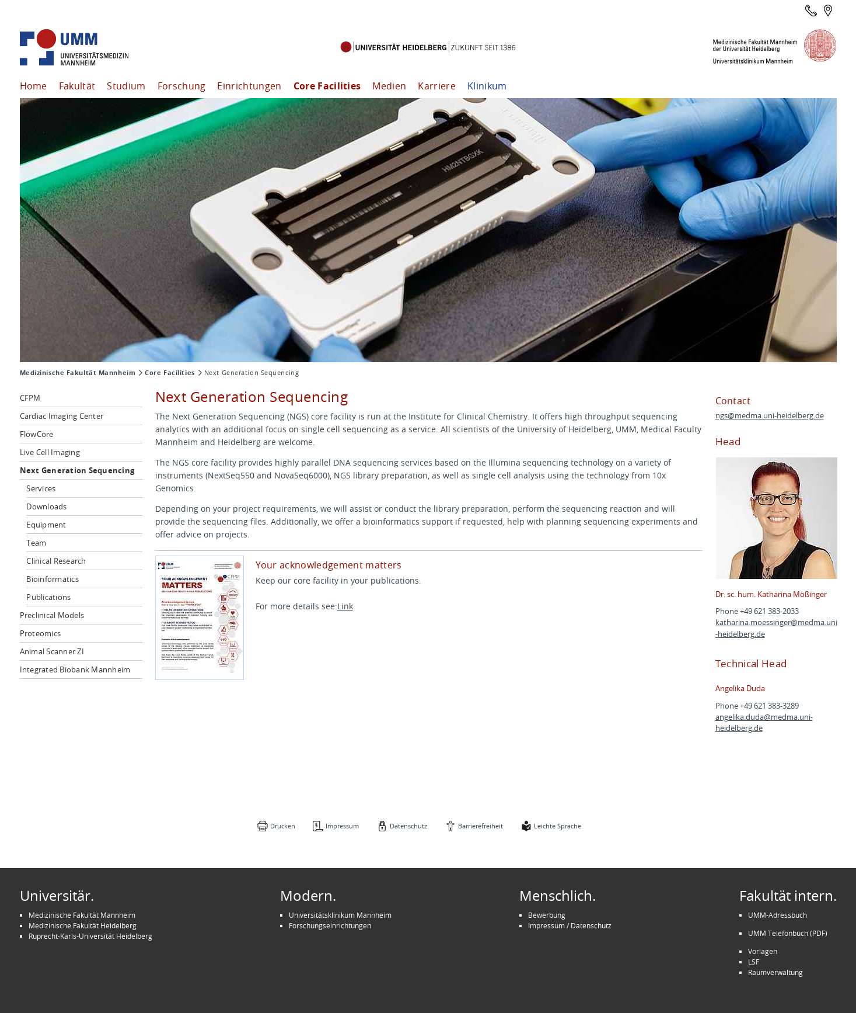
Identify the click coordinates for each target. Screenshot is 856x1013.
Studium (126, 85)
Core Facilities (327, 85)
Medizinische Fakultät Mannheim (78, 372)
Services (40, 488)
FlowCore (37, 434)
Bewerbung (546, 915)
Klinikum (487, 85)
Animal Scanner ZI (52, 651)
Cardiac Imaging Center (62, 416)
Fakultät (77, 85)
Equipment (46, 524)
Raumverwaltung (775, 972)
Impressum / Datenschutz (570, 925)
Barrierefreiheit (480, 825)
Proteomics (40, 633)
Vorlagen (762, 951)
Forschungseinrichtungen (330, 925)
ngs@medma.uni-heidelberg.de (769, 416)
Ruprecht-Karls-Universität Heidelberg (90, 936)
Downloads (46, 506)
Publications (48, 597)
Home (33, 85)
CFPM (30, 398)
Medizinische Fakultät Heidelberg (83, 925)
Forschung (182, 85)
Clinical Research (56, 561)
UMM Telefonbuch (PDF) (787, 933)
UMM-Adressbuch (777, 915)
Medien (389, 85)
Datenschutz (408, 825)
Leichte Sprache (557, 825)
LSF (753, 961)
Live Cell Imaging (50, 452)
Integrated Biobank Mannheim (75, 669)
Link (345, 606)
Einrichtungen (249, 85)
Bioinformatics (52, 579)
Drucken (282, 825)
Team (36, 542)
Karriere (437, 85)
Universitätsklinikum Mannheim (340, 915)
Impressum (342, 825)
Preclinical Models (52, 615)
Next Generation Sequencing (77, 470)
